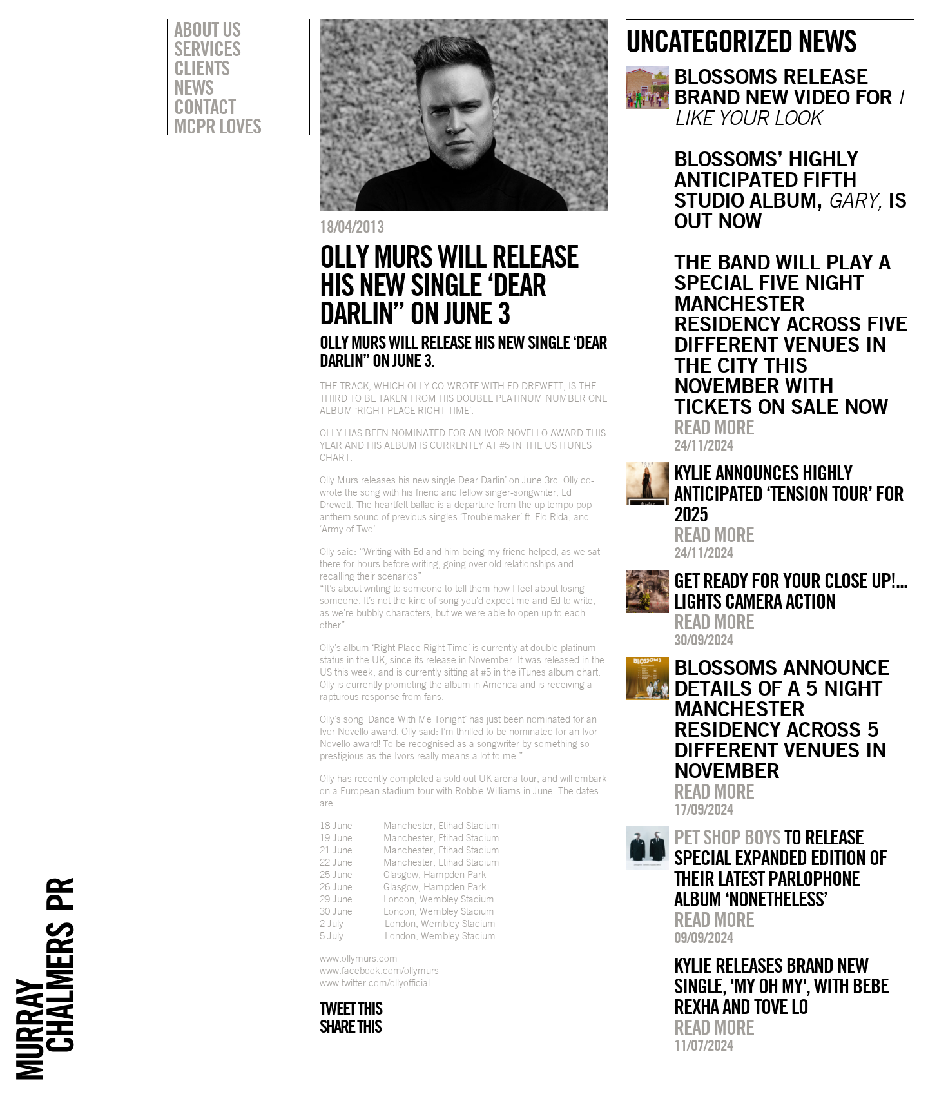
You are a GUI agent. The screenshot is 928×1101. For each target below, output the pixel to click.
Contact (204, 106)
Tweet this (351, 1008)
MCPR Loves (217, 126)
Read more (714, 427)
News (193, 87)
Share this (350, 1026)
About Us (207, 29)
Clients (201, 68)
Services (207, 48)
